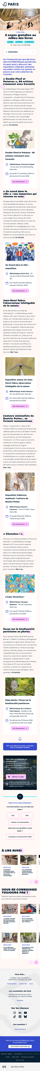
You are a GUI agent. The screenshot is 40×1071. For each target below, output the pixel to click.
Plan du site (20, 1060)
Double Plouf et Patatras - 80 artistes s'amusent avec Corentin (20, 155)
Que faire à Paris (17, 1067)
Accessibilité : (26, 1054)
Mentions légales (6, 1054)
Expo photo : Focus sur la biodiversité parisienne (18, 702)
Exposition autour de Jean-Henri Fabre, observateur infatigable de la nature (19, 383)
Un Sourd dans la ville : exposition (17, 266)
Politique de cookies (27, 1057)
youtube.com (11, 761)
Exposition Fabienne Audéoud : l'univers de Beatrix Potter (16, 498)
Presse (8, 1057)
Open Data (15, 1057)
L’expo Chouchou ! (14, 597)
